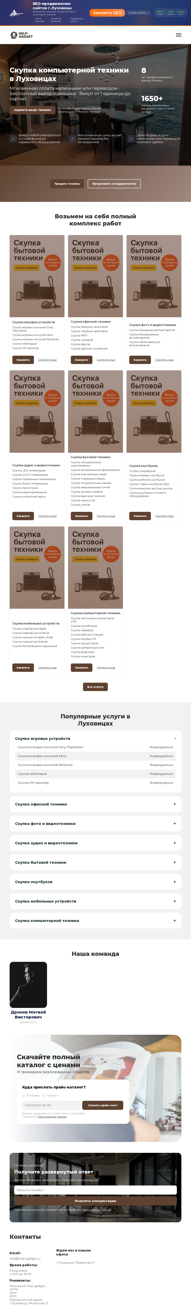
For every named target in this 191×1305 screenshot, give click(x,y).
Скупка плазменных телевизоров (33, 479)
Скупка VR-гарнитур (25, 348)
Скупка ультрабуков (142, 471)
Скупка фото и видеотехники (152, 325)
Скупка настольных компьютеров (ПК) (92, 620)
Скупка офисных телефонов (89, 348)
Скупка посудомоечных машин (91, 483)
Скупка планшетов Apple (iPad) (32, 637)
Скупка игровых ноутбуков (146, 475)
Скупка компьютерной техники (95, 613)
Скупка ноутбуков (143, 466)
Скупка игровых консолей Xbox (32, 335)
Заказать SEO (107, 12)
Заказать (23, 359)
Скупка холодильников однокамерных (86, 464)
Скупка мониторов (83, 656)
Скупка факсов (80, 344)
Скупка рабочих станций (87, 634)
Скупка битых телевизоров (30, 483)
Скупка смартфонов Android (30, 633)
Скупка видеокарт (83, 652)
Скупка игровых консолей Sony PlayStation (32, 329)
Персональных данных (52, 1116)
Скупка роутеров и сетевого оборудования (147, 494)
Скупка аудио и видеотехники (36, 465)
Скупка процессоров (84, 643)
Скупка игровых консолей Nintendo (35, 339)
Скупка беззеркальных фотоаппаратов (144, 336)
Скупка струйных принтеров (89, 331)
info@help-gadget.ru (25, 1258)
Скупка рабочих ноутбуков (147, 479)
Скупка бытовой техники (90, 457)
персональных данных (96, 1209)
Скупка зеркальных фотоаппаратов (152, 330)
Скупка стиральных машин (88, 478)
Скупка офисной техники (91, 321)
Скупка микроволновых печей (90, 487)
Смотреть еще (47, 359)
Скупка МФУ (79, 335)
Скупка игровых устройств (33, 322)
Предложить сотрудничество (114, 183)
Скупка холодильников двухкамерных (95, 470)
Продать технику (67, 183)
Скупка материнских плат (87, 647)
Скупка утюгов (80, 504)
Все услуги (95, 687)
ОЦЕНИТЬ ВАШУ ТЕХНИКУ (32, 110)
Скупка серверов (82, 630)
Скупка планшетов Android (29, 641)
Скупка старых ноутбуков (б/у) (149, 484)
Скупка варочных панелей (88, 496)
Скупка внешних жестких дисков (150, 488)
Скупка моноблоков (84, 626)
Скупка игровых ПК (83, 639)
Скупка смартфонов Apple (29, 628)
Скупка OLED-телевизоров (30, 474)
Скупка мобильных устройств (35, 623)
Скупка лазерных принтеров (89, 326)
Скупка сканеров (82, 340)
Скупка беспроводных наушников (34, 646)
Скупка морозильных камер (89, 474)
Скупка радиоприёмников (29, 492)
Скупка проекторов (25, 488)
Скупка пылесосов (83, 500)
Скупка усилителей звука (28, 496)
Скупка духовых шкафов (87, 491)
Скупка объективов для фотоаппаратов (144, 343)
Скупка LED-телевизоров (29, 470)
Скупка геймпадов (24, 343)
